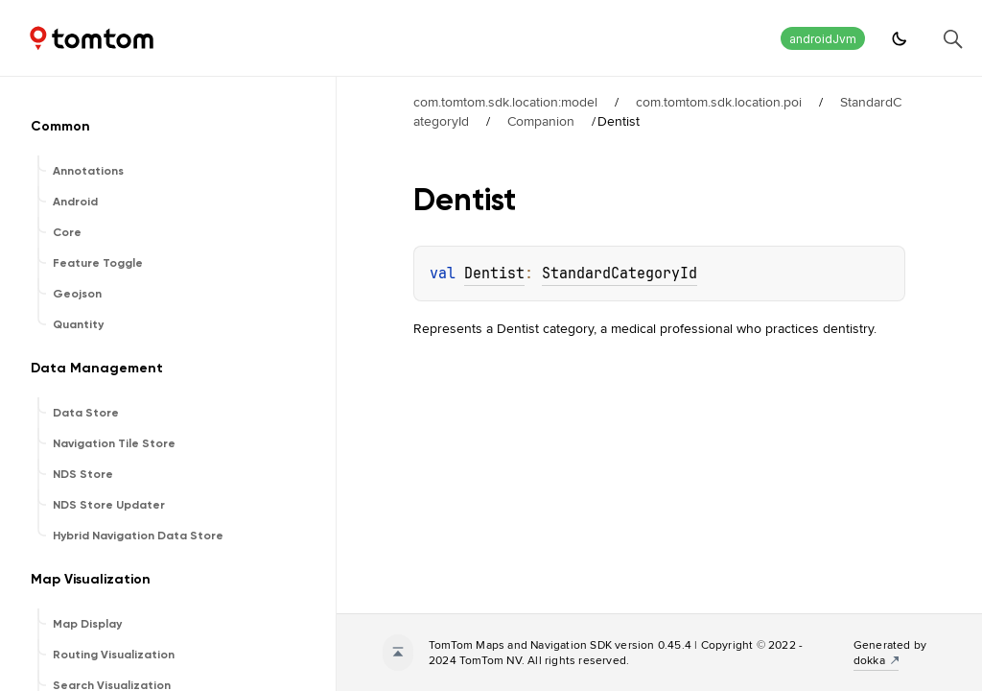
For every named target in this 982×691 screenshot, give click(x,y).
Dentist (494, 273)
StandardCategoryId (619, 273)
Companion (540, 121)
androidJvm (822, 39)
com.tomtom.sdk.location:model (505, 101)
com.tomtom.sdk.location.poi (719, 101)
